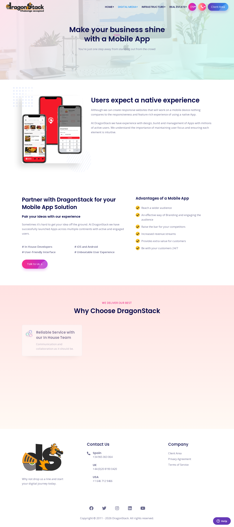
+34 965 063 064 (102, 457)
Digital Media (127, 7)
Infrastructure (153, 7)
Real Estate (177, 7)
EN (192, 7)
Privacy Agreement (179, 459)
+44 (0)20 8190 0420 (105, 469)
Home (108, 7)
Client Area (219, 7)
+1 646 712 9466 (102, 481)
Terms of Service (178, 464)
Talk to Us (37, 264)
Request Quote (117, 40)
